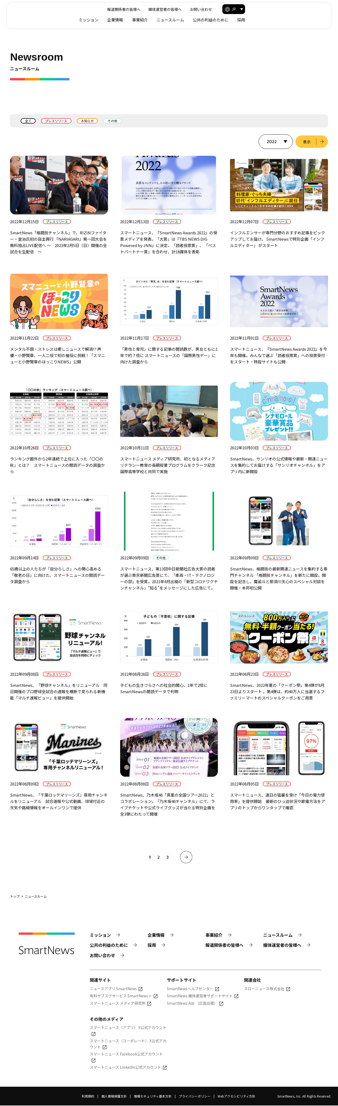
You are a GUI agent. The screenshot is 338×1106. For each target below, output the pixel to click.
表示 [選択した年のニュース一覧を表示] (307, 141)
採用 (317, 19)
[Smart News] (49, 13)
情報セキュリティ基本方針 (153, 1096)
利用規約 (88, 1096)
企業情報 (191, 19)
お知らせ (88, 120)
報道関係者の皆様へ (196, 9)
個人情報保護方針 (114, 1096)
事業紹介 (216, 19)
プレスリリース (57, 120)
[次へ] (186, 857)
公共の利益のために (286, 19)
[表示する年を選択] (275, 141)
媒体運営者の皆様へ (237, 9)
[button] (309, 9)
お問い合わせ (273, 9)
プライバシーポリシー (194, 1096)
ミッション (165, 19)
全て (28, 120)
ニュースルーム (246, 19)
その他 (113, 120)
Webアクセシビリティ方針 (236, 1096)
